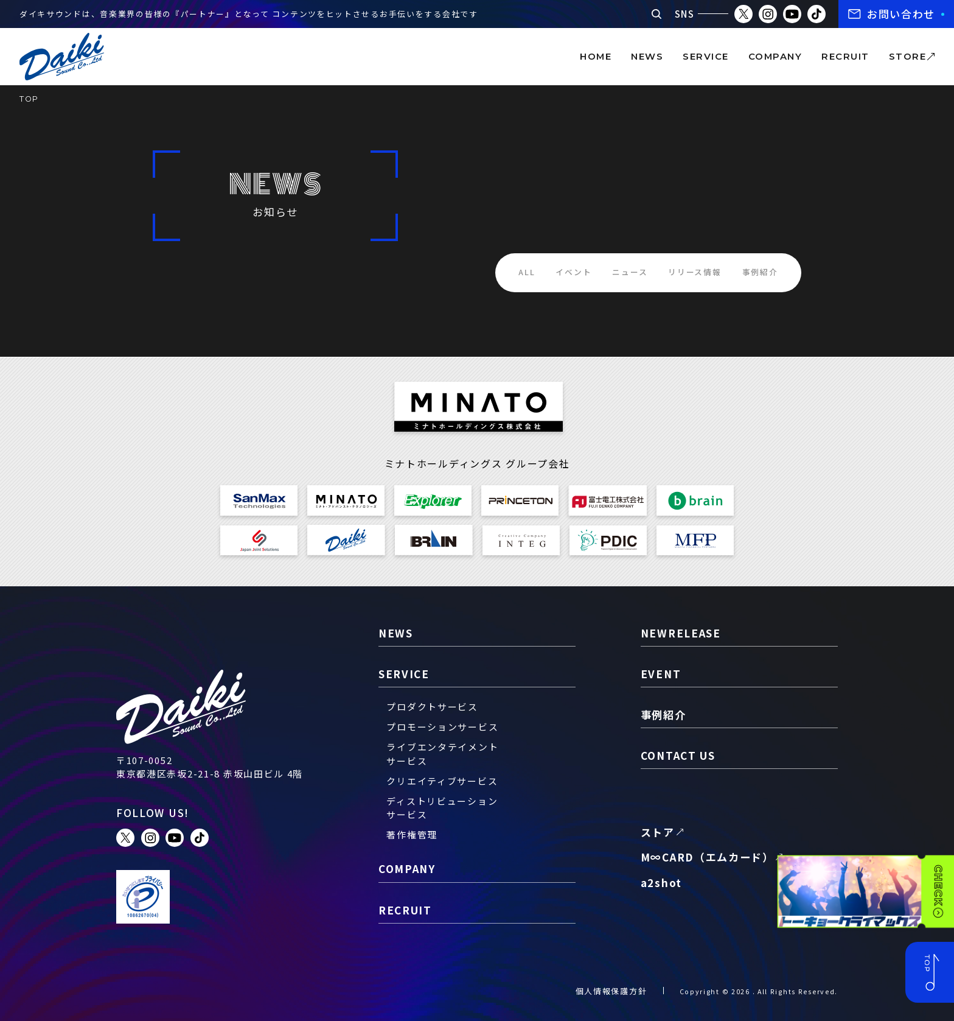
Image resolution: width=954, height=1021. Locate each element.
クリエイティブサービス (442, 780)
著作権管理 (411, 834)
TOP (29, 99)
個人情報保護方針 (611, 991)
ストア (658, 832)
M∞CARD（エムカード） (707, 857)
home (595, 56)
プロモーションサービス (442, 726)
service (705, 56)
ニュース (629, 272)
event (661, 673)
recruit (845, 56)
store (907, 56)
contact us (678, 755)
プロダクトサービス (432, 706)
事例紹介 (760, 272)
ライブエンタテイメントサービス (442, 753)
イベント (573, 272)
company (775, 56)
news (647, 56)
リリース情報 (694, 272)
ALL (526, 272)
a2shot (661, 882)
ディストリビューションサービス (442, 808)
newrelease (681, 632)
